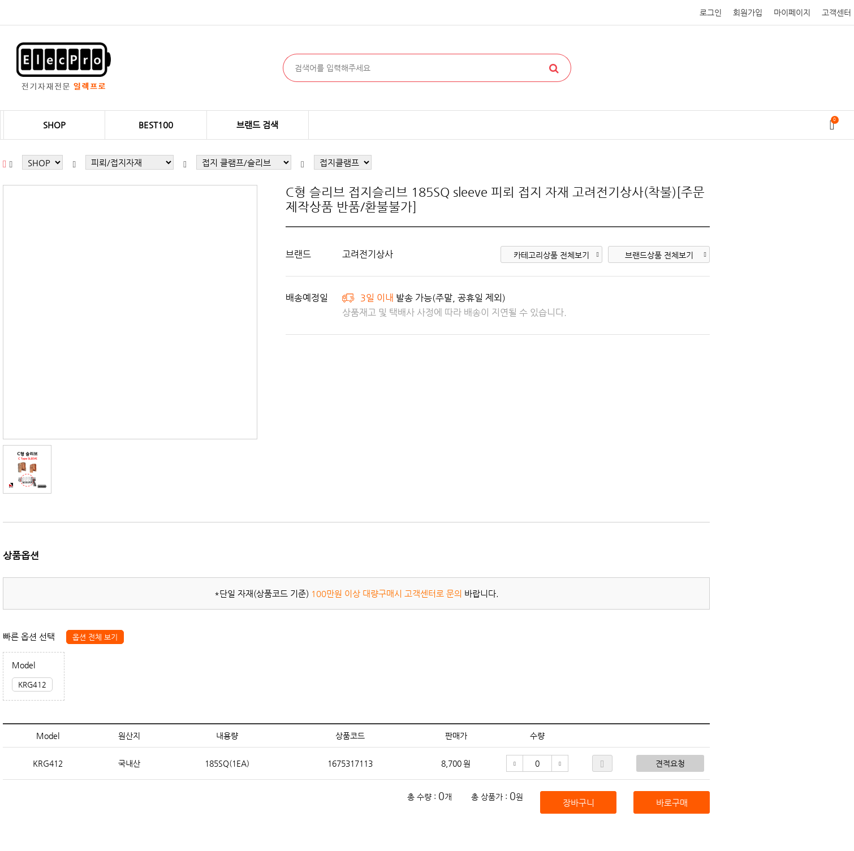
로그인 (711, 12)
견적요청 (670, 763)
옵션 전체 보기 (95, 637)
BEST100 (156, 124)
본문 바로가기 (0, 0)
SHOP (54, 124)
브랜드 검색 (257, 124)
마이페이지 (792, 12)
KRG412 (32, 684)
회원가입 (747, 12)
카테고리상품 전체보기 (556, 255)
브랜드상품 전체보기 (666, 255)
